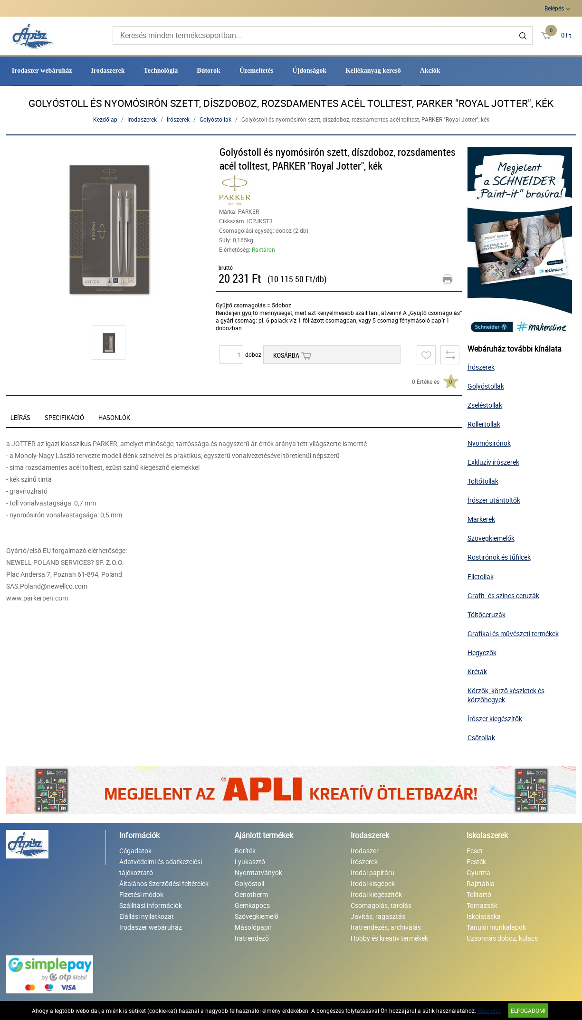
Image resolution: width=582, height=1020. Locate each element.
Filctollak (481, 576)
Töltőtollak (483, 481)
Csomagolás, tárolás (381, 905)
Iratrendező (252, 938)
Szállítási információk (150, 905)
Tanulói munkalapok (496, 927)
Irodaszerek (107, 70)
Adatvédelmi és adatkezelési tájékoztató (160, 867)
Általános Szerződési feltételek (164, 883)
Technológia (160, 70)
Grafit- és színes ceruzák (503, 595)
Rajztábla (481, 883)
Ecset (475, 850)
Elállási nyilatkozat (146, 916)
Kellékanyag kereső (373, 70)
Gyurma (478, 872)
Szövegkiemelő (256, 916)
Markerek (481, 519)
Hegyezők (482, 652)
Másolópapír (253, 927)
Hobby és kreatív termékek (389, 938)
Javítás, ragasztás (378, 916)
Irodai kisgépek (373, 883)
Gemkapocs (252, 905)
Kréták (477, 671)
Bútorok (208, 70)
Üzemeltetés (256, 70)
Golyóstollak (215, 119)
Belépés (554, 8)
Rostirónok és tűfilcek (499, 557)
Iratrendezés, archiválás (386, 927)
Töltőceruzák (487, 614)
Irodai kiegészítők (376, 894)
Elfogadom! (528, 1010)
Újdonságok (309, 70)
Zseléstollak (485, 405)
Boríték (245, 850)
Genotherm (251, 894)
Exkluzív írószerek (493, 462)
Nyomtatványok (258, 872)
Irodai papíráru (372, 872)
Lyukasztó (250, 861)
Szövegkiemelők (491, 538)
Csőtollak (481, 737)
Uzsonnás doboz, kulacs (502, 938)
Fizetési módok (141, 894)
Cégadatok (135, 850)
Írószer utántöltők (494, 500)
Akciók (430, 70)
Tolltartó (479, 894)
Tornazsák (482, 905)
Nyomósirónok (489, 443)
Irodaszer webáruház (42, 70)
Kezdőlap (105, 119)
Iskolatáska (484, 916)
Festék (476, 861)
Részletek (489, 1010)
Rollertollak (484, 424)
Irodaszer (365, 850)
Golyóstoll (249, 883)
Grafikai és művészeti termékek (513, 633)
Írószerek (178, 119)
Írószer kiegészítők (495, 718)
